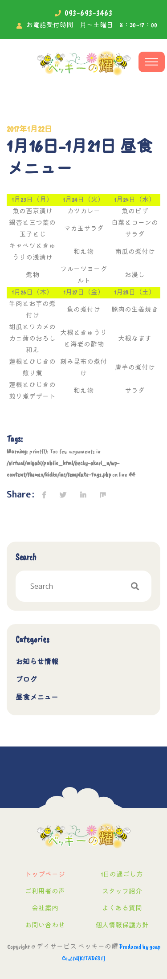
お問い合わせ (45, 925)
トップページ (45, 874)
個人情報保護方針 (122, 925)
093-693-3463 (89, 13)
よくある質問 (122, 908)
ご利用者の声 (45, 891)
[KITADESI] (91, 958)
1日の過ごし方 (122, 874)
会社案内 (45, 908)
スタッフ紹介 (122, 891)
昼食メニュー (37, 697)
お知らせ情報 (37, 661)
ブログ (26, 679)
